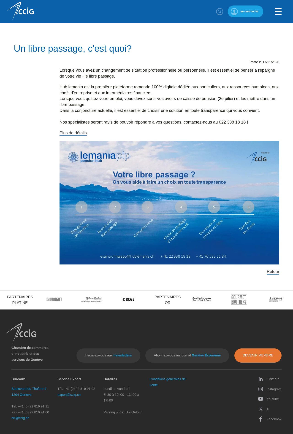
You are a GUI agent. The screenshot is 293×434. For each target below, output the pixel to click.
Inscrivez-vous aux (108, 355)
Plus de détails (73, 132)
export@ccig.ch (69, 394)
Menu (278, 11)
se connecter (249, 11)
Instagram (270, 389)
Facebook (269, 419)
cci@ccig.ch (20, 418)
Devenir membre (258, 355)
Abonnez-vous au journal (187, 355)
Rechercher (219, 11)
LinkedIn (268, 379)
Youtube (268, 399)
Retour (273, 271)
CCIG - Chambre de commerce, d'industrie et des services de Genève (20, 11)
